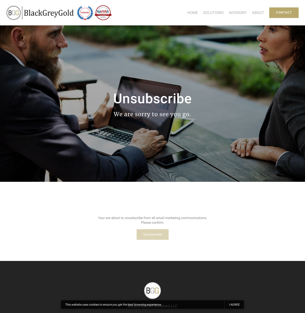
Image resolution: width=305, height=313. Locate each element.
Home (192, 12)
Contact (284, 12)
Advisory (238, 12)
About (258, 12)
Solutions (213, 12)
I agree (234, 304)
